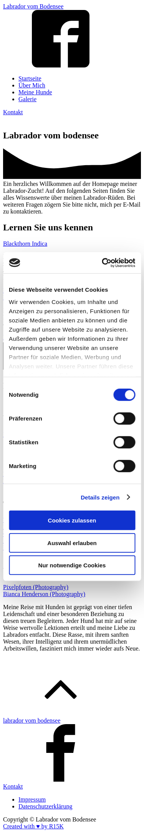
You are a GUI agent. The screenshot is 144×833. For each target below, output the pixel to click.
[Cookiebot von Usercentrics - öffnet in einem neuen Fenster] (102, 263)
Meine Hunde (35, 92)
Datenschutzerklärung (45, 806)
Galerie (27, 99)
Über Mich (31, 85)
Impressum (32, 799)
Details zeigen (100, 497)
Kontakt (13, 112)
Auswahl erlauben (71, 542)
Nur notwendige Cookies (72, 565)
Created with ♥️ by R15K (33, 826)
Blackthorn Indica (25, 243)
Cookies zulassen (72, 520)
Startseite (29, 78)
